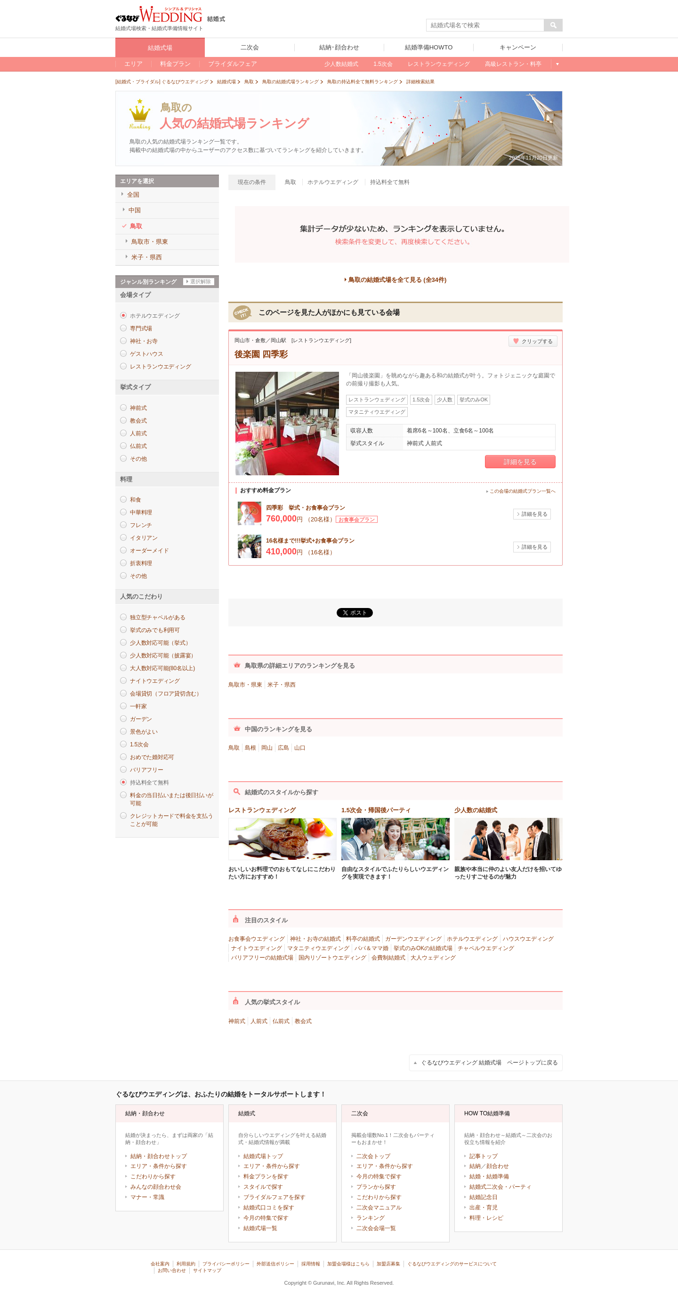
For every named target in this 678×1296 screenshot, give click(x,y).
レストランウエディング (160, 366)
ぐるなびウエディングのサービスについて (452, 1263)
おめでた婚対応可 (152, 757)
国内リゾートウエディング (332, 957)
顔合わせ (497, 1166)
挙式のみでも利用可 (155, 630)
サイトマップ (207, 1270)
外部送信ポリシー (275, 1263)
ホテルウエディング (472, 939)
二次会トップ (373, 1156)
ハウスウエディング (528, 939)
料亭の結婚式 (363, 939)
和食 (135, 499)
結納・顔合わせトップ (158, 1156)
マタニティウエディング (318, 948)
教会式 (138, 420)
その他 (138, 459)
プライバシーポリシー (226, 1263)
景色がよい (144, 731)
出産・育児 (483, 1207)
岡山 (267, 747)
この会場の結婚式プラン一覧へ (523, 491)
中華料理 (141, 512)
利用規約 (186, 1263)
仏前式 (138, 446)
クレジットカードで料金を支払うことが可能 (171, 820)
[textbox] (485, 25)
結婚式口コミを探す (268, 1207)
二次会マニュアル (379, 1207)
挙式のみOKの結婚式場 (423, 948)
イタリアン (144, 538)
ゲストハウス (146, 354)
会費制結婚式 (388, 957)
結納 (475, 1166)
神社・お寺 (144, 341)
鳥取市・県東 (245, 684)
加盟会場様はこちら (348, 1263)
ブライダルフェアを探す (274, 1197)
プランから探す (376, 1187)
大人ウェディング (433, 957)
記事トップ (483, 1156)
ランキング (370, 1218)
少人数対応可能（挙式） (160, 643)
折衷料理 (141, 563)
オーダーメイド (149, 550)
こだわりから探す (153, 1176)
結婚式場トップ (263, 1156)
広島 (283, 747)
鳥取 (234, 747)
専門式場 (141, 328)
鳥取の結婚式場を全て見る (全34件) (397, 279)
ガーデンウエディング (413, 939)
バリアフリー (146, 770)
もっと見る (557, 64)
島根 (250, 747)
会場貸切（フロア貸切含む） (166, 693)
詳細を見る (520, 461)
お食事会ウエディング (256, 939)
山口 (300, 747)
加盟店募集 (388, 1263)
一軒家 (138, 706)
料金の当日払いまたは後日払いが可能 (171, 799)
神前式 (138, 408)
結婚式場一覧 (260, 1228)
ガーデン (141, 719)
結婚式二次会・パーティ (500, 1187)
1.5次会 (139, 744)
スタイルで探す (263, 1187)
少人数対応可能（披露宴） (163, 655)
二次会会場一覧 (376, 1228)
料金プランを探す (266, 1176)
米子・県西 (281, 684)
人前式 (138, 433)
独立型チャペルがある (158, 617)
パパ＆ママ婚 (371, 948)
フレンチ (141, 525)
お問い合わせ (172, 1270)
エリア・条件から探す (158, 1166)
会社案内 (160, 1263)
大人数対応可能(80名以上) (162, 668)
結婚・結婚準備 (489, 1176)
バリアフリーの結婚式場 (262, 957)
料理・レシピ (486, 1218)
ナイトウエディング (155, 681)
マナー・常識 (147, 1197)
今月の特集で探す (266, 1218)
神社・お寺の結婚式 (315, 939)
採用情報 (310, 1263)
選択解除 (200, 281)
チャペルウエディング (486, 948)
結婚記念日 (483, 1197)
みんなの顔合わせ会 (155, 1187)
